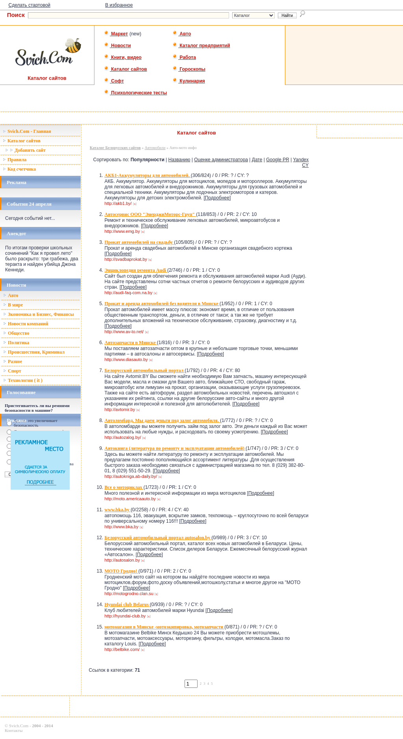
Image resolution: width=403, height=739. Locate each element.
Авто (181, 34)
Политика (16, 342)
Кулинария (188, 81)
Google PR (277, 159)
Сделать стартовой (29, 5)
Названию (179, 159)
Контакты (13, 730)
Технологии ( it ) (23, 380)
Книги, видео (123, 57)
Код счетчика (19, 169)
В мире (13, 305)
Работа (184, 57)
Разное (12, 361)
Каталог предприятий (201, 45)
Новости (117, 45)
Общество (16, 333)
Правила (14, 159)
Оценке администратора (221, 159)
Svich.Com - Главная (27, 131)
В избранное (119, 5)
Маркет (116, 34)
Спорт (12, 371)
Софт (114, 81)
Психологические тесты (135, 93)
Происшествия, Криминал (34, 352)
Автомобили (155, 148)
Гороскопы (188, 69)
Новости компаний (25, 323)
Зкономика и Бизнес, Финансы (38, 314)
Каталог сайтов (125, 69)
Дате (257, 159)
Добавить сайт (25, 150)
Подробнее (217, 198)
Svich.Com (18, 725)
